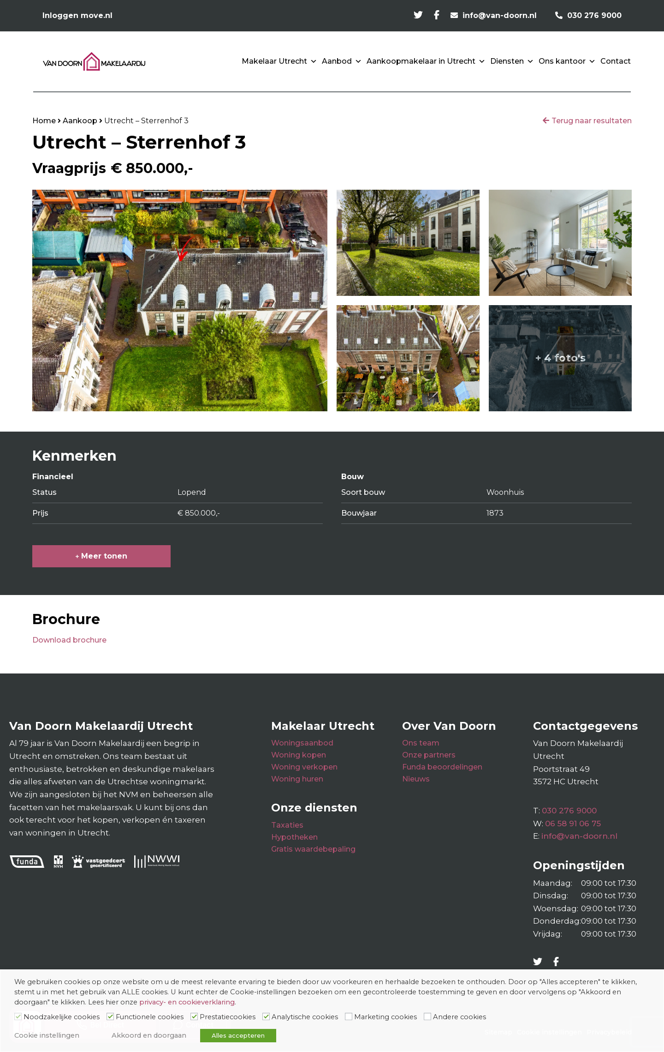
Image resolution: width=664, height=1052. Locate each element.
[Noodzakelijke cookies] (18, 1016)
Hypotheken (294, 837)
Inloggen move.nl (77, 15)
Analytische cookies (305, 1017)
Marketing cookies (385, 1017)
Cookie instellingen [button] (46, 1035)
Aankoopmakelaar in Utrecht (426, 61)
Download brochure (69, 640)
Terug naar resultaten (591, 120)
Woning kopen (298, 755)
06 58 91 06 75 (573, 823)
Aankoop (80, 120)
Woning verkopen (304, 767)
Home (44, 120)
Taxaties (287, 825)
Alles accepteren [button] (238, 1035)
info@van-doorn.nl (579, 836)
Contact (615, 61)
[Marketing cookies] (348, 1016)
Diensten (512, 61)
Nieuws (416, 779)
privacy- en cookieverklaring (187, 1002)
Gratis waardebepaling (313, 849)
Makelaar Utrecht (279, 61)
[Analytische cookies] (266, 1016)
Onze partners (429, 755)
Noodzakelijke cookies (62, 1017)
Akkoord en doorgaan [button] (149, 1035)
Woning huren (297, 779)
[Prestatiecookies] (194, 1016)
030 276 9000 (569, 810)
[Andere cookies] (427, 1016)
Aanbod (342, 61)
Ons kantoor (567, 61)
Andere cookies (459, 1017)
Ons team (420, 743)
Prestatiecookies (227, 1017)
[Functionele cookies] (110, 1016)
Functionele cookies (150, 1017)
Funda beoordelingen (442, 767)
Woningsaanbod (302, 743)
